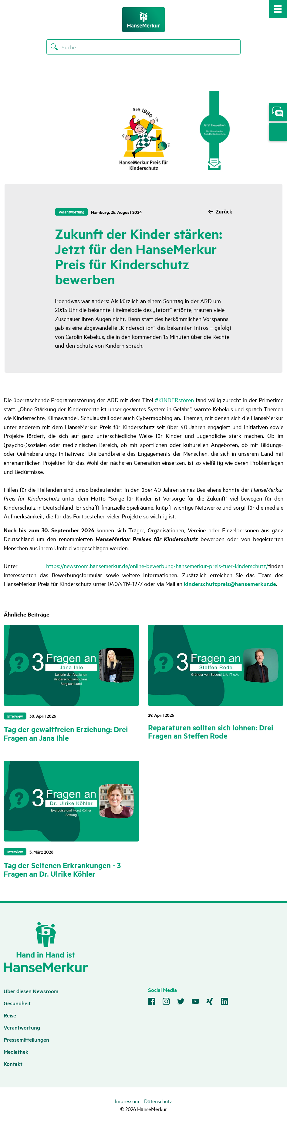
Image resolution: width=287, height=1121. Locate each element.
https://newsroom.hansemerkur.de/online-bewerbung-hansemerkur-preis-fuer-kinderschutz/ (157, 565)
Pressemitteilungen (26, 1039)
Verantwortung (71, 212)
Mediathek (16, 1051)
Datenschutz (158, 1100)
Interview (15, 716)
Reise (10, 1015)
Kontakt (13, 1063)
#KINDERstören (174, 399)
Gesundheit (17, 1003)
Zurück (224, 211)
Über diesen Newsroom (31, 990)
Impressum (127, 1100)
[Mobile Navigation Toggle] (278, 9)
